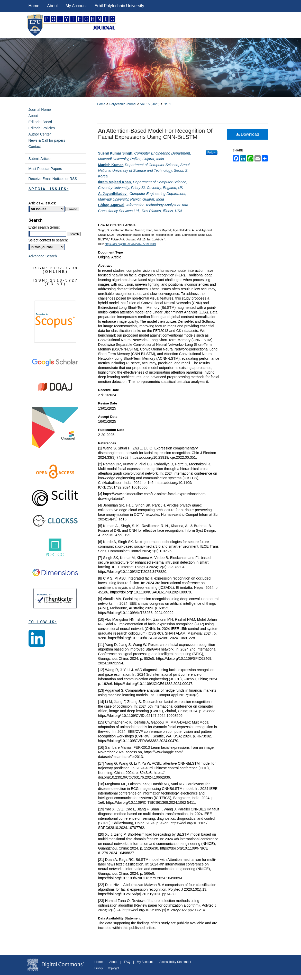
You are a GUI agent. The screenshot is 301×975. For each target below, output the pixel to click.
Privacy (99, 968)
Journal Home (40, 109)
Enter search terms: (44, 227)
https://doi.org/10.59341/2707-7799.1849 (130, 244)
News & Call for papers (47, 140)
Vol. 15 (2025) (150, 104)
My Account (145, 962)
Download (247, 134)
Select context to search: (48, 240)
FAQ (127, 962)
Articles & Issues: (42, 203)
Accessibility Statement (175, 962)
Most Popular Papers (45, 169)
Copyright (113, 968)
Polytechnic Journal (122, 104)
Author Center (40, 134)
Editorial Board (40, 122)
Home (101, 104)
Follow (211, 152)
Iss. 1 (167, 104)
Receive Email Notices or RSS (53, 179)
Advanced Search (43, 256)
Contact (35, 147)
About (33, 116)
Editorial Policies (42, 128)
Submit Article (40, 159)
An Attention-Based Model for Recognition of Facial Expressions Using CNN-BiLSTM (155, 134)
